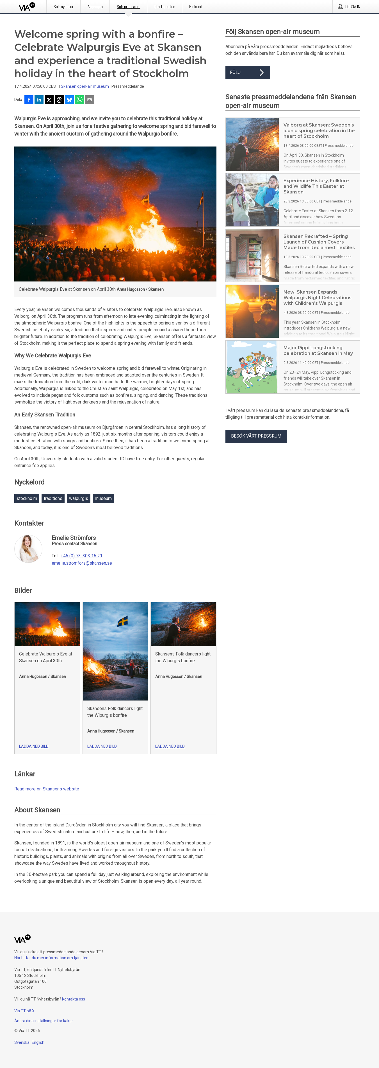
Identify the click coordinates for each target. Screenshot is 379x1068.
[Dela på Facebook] (28, 100)
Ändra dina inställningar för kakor (43, 1021)
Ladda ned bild (34, 746)
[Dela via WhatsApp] (79, 100)
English (38, 1042)
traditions (53, 498)
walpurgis (78, 498)
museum (103, 498)
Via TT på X (24, 1011)
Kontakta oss (73, 999)
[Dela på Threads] (59, 100)
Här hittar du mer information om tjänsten (51, 958)
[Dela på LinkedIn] (39, 100)
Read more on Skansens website (46, 789)
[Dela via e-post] (89, 100)
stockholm (27, 498)
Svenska (21, 1042)
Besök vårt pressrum (256, 436)
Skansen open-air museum (85, 86)
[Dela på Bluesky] (69, 100)
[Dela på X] (49, 100)
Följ (248, 72)
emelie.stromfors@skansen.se (82, 563)
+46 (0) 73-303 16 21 (81, 555)
